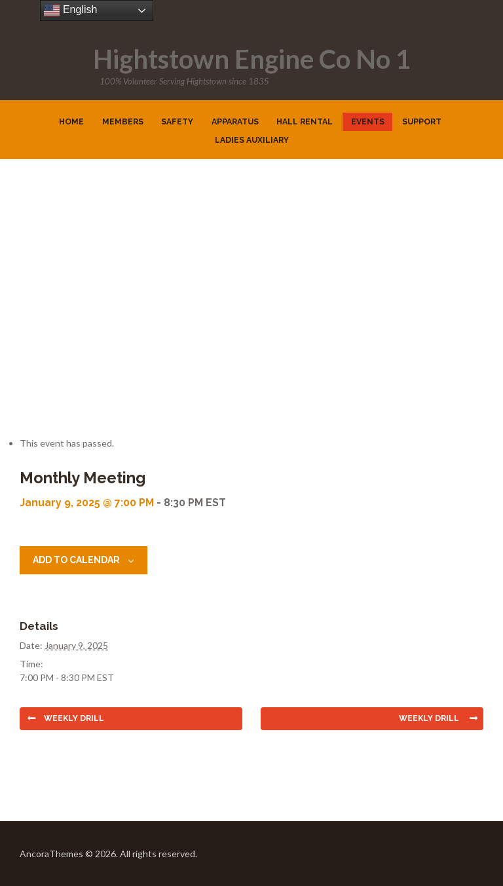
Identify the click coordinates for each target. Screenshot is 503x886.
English (70, 10)
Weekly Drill (74, 718)
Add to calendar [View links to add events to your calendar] (76, 560)
